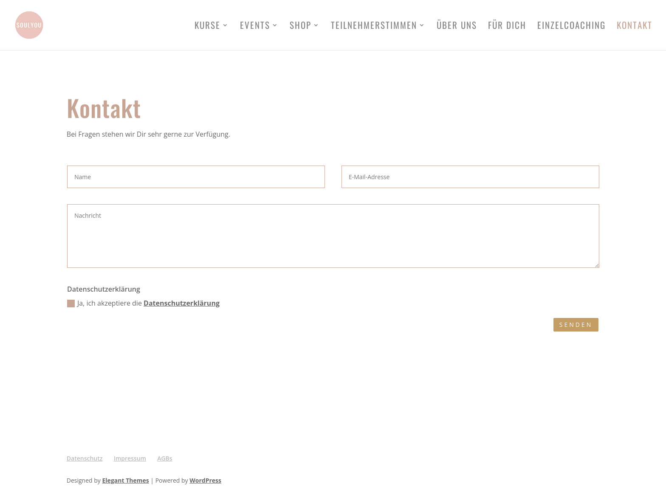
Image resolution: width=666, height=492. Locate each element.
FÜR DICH (507, 26)
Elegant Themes (125, 480)
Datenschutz (85, 458)
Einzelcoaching (571, 26)
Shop (300, 26)
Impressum (130, 458)
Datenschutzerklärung (182, 303)
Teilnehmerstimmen (374, 26)
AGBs (164, 458)
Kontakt (634, 26)
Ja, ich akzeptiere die (143, 303)
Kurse (207, 26)
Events (255, 26)
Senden (576, 325)
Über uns (457, 26)
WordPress (205, 480)
